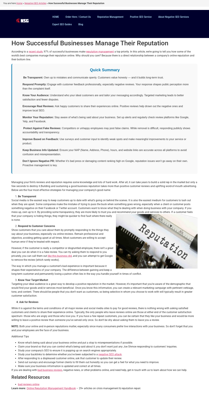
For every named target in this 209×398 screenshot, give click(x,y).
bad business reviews (50, 370)
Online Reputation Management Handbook (51, 388)
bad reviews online (28, 384)
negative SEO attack (110, 354)
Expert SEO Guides (62, 24)
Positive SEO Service (141, 16)
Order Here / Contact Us (78, 16)
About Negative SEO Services (173, 16)
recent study (36, 51)
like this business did (60, 255)
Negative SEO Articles (35, 3)
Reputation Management (110, 16)
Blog (80, 24)
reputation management (100, 51)
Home (19, 3)
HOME (55, 16)
